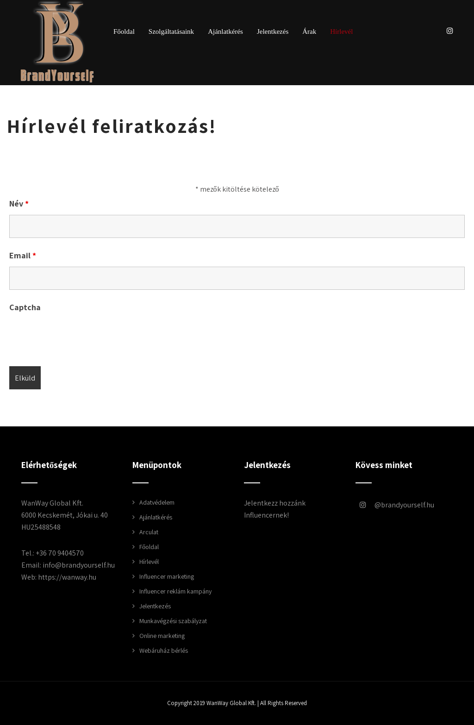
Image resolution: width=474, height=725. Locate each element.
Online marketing (162, 635)
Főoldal (124, 31)
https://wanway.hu (67, 577)
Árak (309, 31)
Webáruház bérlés (163, 650)
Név (19, 203)
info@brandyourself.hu (79, 565)
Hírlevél (341, 31)
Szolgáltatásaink (171, 31)
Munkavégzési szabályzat (173, 621)
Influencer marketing (166, 576)
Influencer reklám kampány (175, 591)
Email (22, 255)
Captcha (25, 307)
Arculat (148, 532)
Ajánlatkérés (225, 31)
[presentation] (79, 337)
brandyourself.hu (388, 505)
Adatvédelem (157, 502)
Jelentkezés (272, 31)
